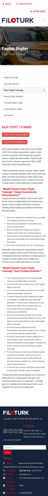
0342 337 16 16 (24, 3)
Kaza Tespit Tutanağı (13, 90)
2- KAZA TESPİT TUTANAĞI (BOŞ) (15, 142)
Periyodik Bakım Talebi (13, 102)
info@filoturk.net (25, 474)
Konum (7, 3)
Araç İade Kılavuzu (11, 83)
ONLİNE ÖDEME (38, 11)
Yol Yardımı (8, 115)
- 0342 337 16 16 (30, 470)
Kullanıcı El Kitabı (11, 77)
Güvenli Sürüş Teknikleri (13, 96)
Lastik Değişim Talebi (13, 109)
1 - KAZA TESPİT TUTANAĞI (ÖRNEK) (16, 135)
